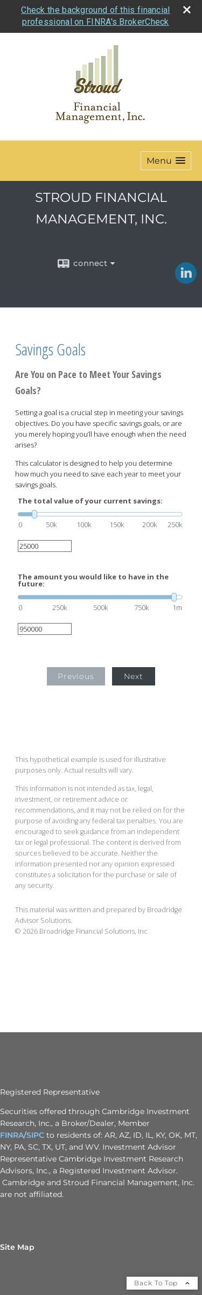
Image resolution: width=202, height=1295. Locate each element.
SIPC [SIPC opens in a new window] (35, 1135)
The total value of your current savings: (90, 501)
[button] (166, 160)
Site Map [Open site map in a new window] (17, 1247)
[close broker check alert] (187, 9)
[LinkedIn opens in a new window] (186, 280)
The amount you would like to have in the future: (93, 580)
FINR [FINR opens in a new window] (9, 1135)
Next (133, 676)
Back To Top (162, 1283)
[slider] (100, 514)
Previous (76, 676)
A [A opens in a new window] (21, 1135)
